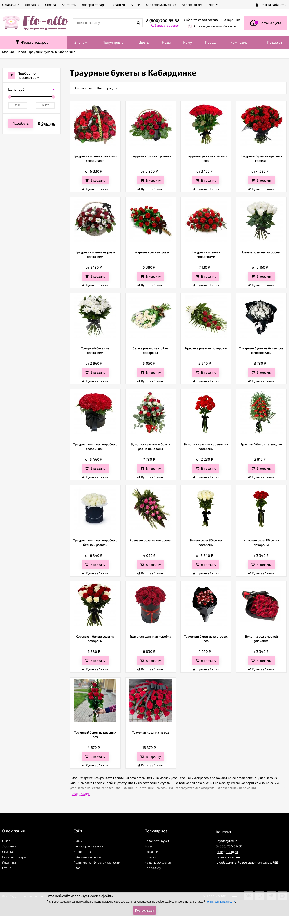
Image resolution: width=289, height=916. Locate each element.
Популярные (113, 42)
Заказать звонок (228, 857)
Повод (210, 42)
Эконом (80, 42)
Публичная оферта (87, 857)
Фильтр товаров (32, 42)
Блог (76, 868)
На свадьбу (152, 868)
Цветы (144, 42)
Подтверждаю (144, 910)
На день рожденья (157, 862)
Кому (187, 42)
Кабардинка (232, 20)
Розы (166, 42)
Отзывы (8, 868)
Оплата (7, 851)
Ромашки (151, 851)
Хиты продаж (107, 88)
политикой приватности (220, 901)
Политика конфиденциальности (96, 862)
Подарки (274, 42)
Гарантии (9, 862)
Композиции (240, 42)
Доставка (9, 846)
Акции (77, 841)
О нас (6, 841)
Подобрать (21, 123)
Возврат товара (14, 857)
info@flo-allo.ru (227, 851)
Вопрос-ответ (83, 851)
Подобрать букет (156, 841)
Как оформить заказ (88, 846)
